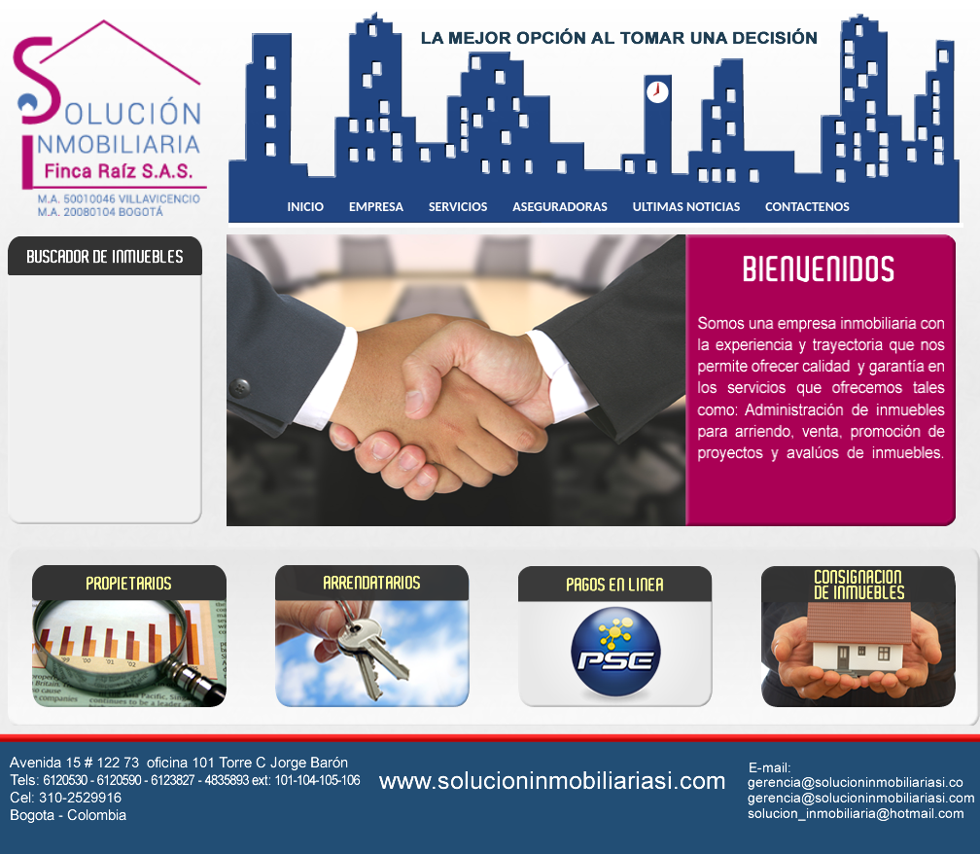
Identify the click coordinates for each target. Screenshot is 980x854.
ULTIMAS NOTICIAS (687, 206)
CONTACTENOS (807, 206)
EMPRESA (376, 206)
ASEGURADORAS (559, 206)
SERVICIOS (458, 206)
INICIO (306, 206)
